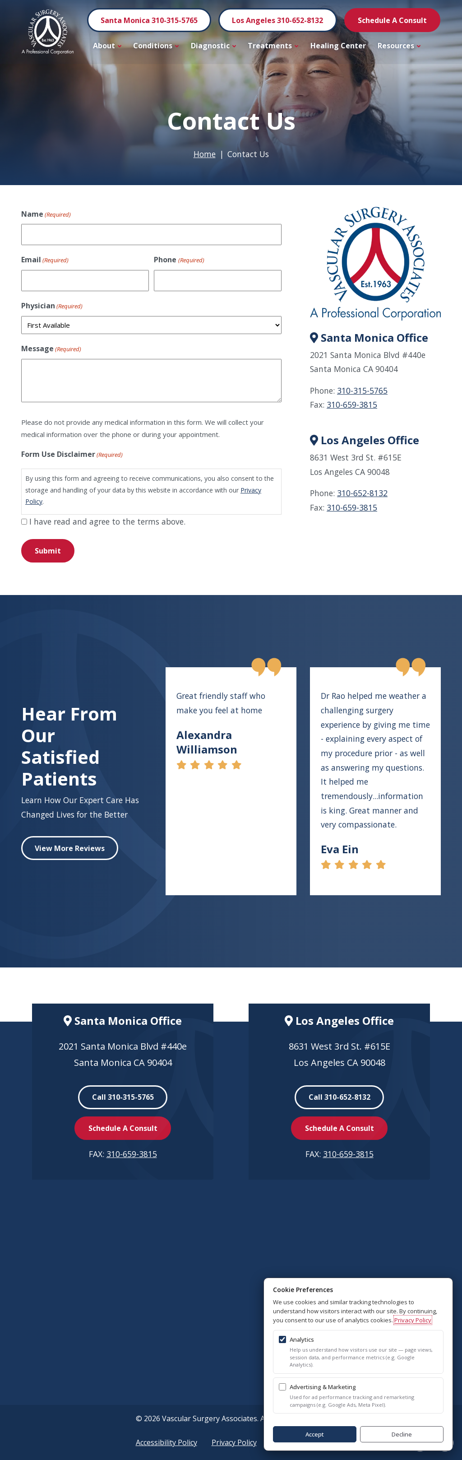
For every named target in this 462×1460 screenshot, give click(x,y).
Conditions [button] (156, 46)
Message (51, 349)
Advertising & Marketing (323, 1387)
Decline (402, 1434)
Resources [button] (399, 46)
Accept (314, 1434)
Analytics (302, 1339)
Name (46, 214)
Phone (179, 260)
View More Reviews (70, 848)
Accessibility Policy (166, 1442)
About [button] (107, 46)
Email (45, 260)
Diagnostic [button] (213, 46)
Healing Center (338, 46)
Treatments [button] (273, 46)
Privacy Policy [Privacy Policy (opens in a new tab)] (412, 1320)
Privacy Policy (234, 1442)
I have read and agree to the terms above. (107, 521)
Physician (52, 306)
